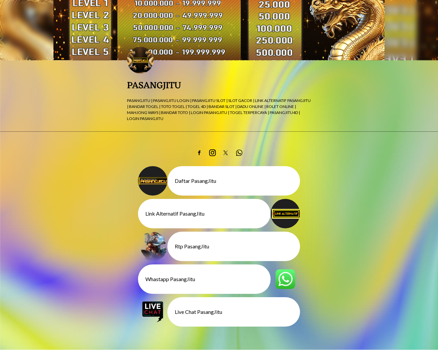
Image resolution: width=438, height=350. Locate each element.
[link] (199, 152)
